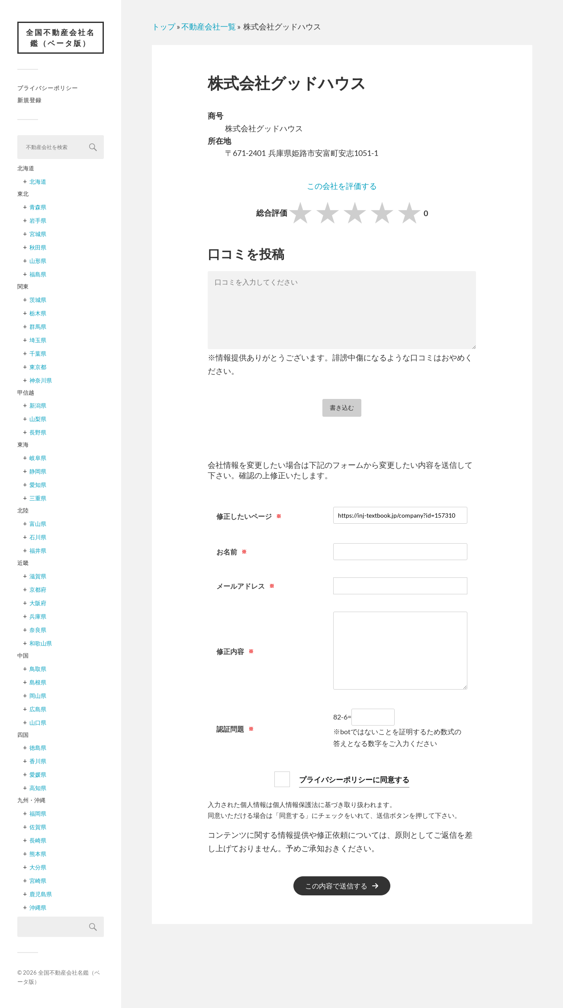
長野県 (37, 432)
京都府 (37, 589)
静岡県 (37, 471)
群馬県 (37, 326)
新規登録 (29, 100)
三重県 (37, 498)
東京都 (37, 366)
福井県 (37, 551)
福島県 (37, 274)
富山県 (37, 524)
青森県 (37, 207)
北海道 (37, 181)
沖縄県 (37, 907)
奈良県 (37, 629)
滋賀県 (37, 576)
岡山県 (37, 695)
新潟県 (37, 405)
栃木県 (37, 313)
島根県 (37, 682)
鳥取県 (37, 668)
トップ (163, 26)
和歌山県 (40, 643)
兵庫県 (37, 616)
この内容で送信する (336, 885)
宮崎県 (37, 881)
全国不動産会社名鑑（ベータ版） (60, 38)
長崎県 (37, 840)
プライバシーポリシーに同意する (354, 779)
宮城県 (37, 234)
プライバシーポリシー (47, 88)
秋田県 (37, 247)
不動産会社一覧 (208, 26)
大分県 (37, 867)
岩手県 (37, 220)
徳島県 (37, 748)
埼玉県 (37, 340)
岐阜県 (37, 458)
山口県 (37, 722)
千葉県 (37, 353)
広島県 (37, 709)
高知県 (37, 788)
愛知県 (37, 485)
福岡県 (37, 813)
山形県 (37, 261)
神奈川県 (40, 380)
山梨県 (37, 419)
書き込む (342, 407)
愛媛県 (37, 774)
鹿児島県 (40, 894)
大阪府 (37, 603)
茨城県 (37, 299)
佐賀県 (37, 827)
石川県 (37, 537)
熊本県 (37, 854)
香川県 (37, 761)
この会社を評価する (342, 186)
